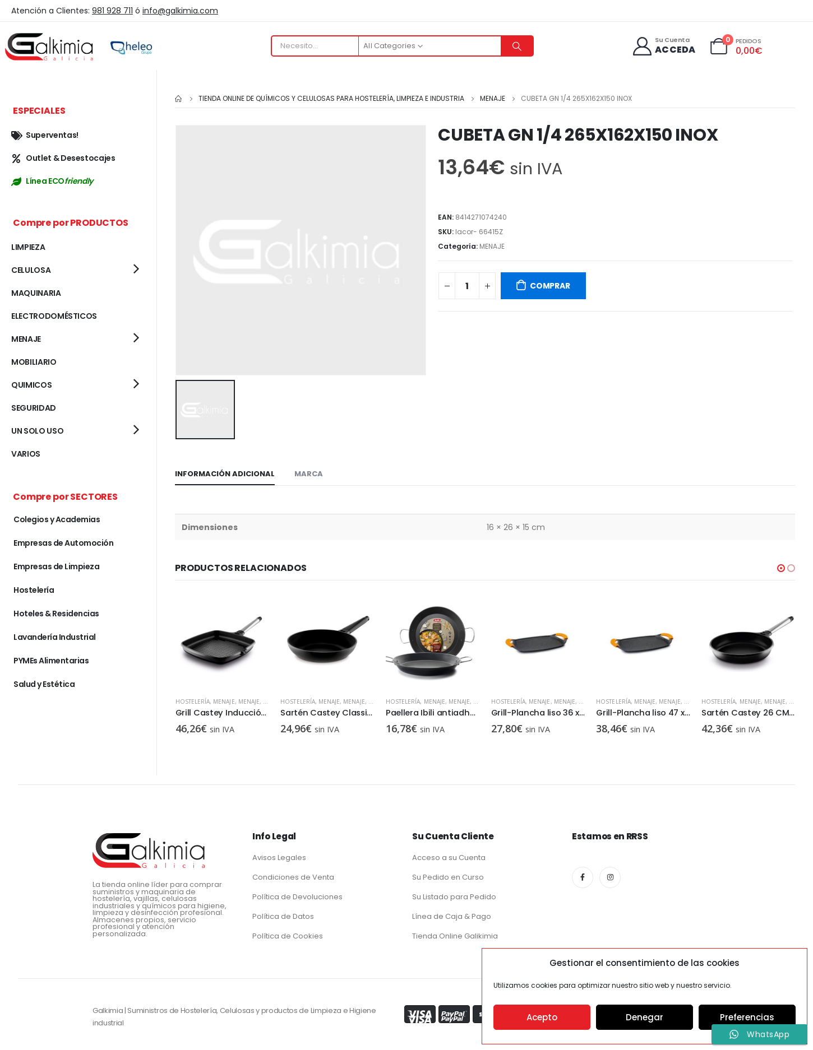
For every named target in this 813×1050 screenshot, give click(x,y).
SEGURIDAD (33, 408)
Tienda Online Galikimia (455, 933)
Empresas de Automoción (63, 543)
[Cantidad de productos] (467, 285)
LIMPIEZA (28, 247)
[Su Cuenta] (663, 46)
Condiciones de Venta (293, 874)
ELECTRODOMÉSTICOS (54, 316)
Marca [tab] (308, 471)
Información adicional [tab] (225, 471)
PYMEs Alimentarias (51, 660)
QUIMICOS (31, 385)
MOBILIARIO (34, 362)
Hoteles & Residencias (56, 613)
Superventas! (44, 135)
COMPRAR (550, 285)
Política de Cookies (287, 933)
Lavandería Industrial (54, 637)
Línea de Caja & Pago (451, 913)
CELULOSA (30, 270)
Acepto (541, 1017)
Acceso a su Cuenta (449, 854)
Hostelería (251, 699)
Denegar (644, 1017)
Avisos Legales (279, 854)
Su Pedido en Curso (448, 874)
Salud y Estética (44, 684)
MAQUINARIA (36, 293)
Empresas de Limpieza (56, 566)
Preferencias (747, 1017)
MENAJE (492, 246)
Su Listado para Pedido (454, 894)
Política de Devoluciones (297, 894)
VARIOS (25, 453)
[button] (781, 566)
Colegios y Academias (56, 519)
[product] (175, 639)
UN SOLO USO (37, 430)
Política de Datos (283, 913)
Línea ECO (52, 181)
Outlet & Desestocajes (63, 158)
